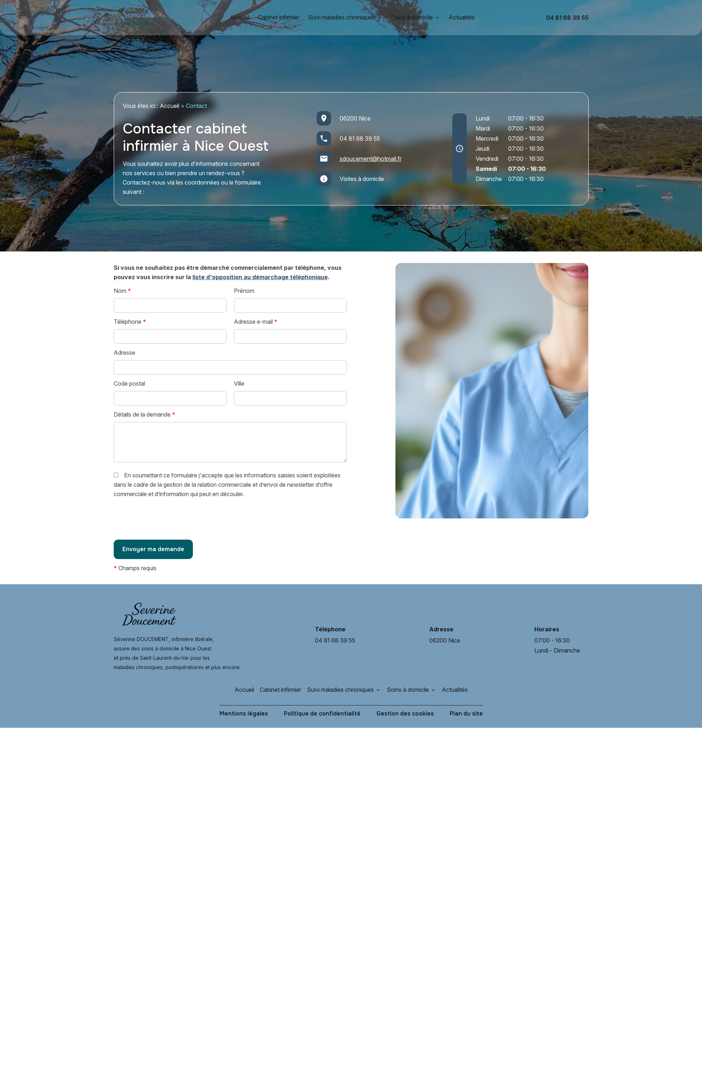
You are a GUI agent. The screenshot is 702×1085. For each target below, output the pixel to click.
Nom (122, 290)
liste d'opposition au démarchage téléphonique (260, 277)
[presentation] (168, 521)
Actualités (462, 17)
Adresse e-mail (255, 321)
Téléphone (130, 321)
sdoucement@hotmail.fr (371, 158)
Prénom (244, 290)
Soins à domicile (412, 17)
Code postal (129, 383)
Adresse (124, 352)
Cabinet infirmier (278, 17)
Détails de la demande (144, 414)
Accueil (239, 17)
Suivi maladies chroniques (341, 17)
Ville (239, 383)
